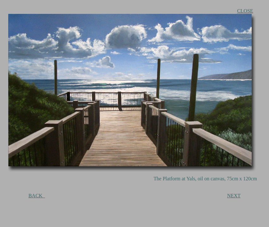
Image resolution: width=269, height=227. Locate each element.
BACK (36, 195)
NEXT (234, 195)
